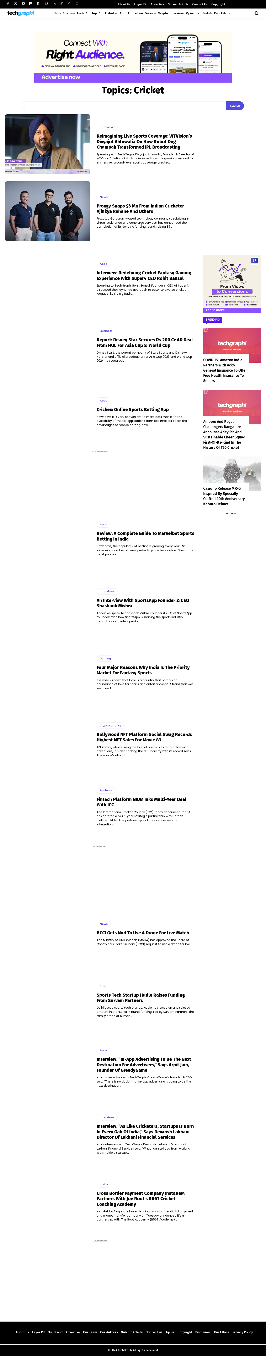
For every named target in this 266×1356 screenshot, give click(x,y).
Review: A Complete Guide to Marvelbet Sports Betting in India (145, 536)
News (104, 197)
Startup (105, 986)
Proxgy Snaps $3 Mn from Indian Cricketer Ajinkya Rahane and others (140, 208)
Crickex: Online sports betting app (133, 409)
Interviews (107, 127)
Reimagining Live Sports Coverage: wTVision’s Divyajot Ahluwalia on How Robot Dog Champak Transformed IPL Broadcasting (144, 141)
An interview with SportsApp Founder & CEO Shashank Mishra (143, 603)
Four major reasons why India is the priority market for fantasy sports (143, 670)
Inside (104, 1184)
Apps (103, 263)
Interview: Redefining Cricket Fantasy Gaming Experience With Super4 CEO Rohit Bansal (144, 275)
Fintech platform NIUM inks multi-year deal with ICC (141, 802)
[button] (256, 13)
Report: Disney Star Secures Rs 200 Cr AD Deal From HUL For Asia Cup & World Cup (145, 342)
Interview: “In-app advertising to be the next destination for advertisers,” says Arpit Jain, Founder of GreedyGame (144, 1064)
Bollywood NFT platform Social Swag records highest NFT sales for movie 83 (144, 737)
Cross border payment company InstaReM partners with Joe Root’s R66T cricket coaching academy (141, 1198)
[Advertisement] (100, 478)
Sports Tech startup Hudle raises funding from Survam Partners (141, 997)
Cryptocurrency (111, 725)
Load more (232, 508)
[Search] (235, 105)
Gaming (105, 658)
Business (106, 330)
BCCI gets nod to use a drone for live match (143, 933)
